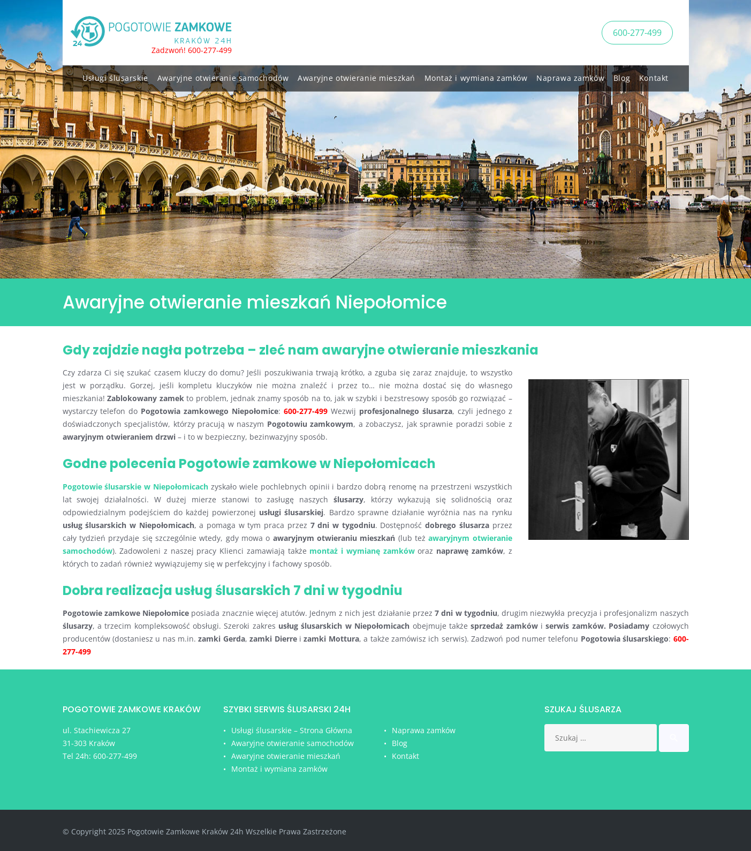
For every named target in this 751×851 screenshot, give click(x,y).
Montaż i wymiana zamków (476, 76)
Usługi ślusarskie (115, 76)
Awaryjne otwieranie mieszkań (356, 76)
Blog (621, 76)
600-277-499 (637, 31)
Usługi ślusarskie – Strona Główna (291, 730)
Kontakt (654, 76)
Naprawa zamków (570, 76)
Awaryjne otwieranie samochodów (223, 76)
